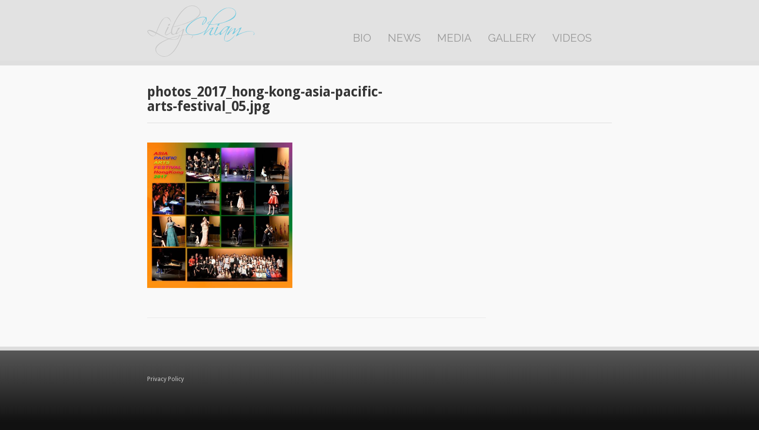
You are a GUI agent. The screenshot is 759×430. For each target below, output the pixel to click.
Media (454, 38)
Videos (572, 38)
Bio (362, 38)
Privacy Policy (165, 379)
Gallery (512, 38)
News (404, 38)
